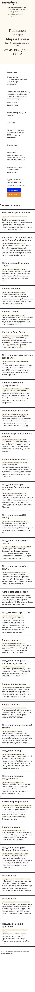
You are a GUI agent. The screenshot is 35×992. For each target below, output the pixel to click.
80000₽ (20, 731)
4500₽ (24, 439)
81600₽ (23, 315)
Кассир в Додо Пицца (14, 332)
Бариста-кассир (11, 640)
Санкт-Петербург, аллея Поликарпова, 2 (13, 493)
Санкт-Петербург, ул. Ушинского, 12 (12, 754)
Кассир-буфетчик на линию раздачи (17, 435)
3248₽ (4, 363)
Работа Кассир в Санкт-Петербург (17, 11)
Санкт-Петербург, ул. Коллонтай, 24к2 (12, 853)
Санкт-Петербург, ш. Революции (11, 292)
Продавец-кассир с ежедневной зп (12, 777)
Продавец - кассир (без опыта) (15, 542)
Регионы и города (18, 951)
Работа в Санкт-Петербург (17, 9)
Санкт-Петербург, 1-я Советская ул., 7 (12, 643)
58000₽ (5, 932)
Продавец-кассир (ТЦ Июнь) (14, 516)
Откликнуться (14, 190)
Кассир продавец (11, 288)
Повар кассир (9, 875)
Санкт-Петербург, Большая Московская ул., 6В (15, 216)
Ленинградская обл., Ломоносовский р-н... (13, 595)
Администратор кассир (15, 591)
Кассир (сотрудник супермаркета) (12, 384)
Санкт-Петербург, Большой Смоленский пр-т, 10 (15, 930)
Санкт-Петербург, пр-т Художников (12, 666)
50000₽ (29, 546)
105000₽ (24, 269)
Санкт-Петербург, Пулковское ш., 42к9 (13, 414)
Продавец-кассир (12, 750)
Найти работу (14, 194)
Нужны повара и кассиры (16, 212)
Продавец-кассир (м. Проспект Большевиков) (15, 849)
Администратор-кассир (15, 459)
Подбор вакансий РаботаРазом (17, 7)
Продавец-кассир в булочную (12, 925)
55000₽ (25, 462)
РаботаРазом (21, 185)
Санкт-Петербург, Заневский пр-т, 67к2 (13, 388)
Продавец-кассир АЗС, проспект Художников (14, 662)
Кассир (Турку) (10, 311)
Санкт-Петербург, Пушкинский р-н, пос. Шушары (15, 361)
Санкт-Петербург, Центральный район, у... (13, 687)
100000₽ (26, 902)
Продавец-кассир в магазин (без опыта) (17, 356)
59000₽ (26, 414)
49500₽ (27, 388)
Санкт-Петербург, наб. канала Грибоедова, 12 (14, 805)
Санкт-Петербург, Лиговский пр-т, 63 (12, 243)
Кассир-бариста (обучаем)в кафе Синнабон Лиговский (17, 238)
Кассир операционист (14, 684)
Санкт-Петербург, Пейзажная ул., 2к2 (12, 462)
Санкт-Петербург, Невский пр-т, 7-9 (12, 830)
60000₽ (5, 218)
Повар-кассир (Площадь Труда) (15, 264)
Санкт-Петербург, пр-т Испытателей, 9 (13, 902)
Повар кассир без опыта (15, 410)
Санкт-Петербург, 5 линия (9, 731)
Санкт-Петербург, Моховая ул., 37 (11, 572)
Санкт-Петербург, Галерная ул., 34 (11, 269)
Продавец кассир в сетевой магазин (17, 726)
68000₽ (23, 292)
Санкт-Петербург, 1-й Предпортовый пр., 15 (14, 546)
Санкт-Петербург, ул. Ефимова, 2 (11, 616)
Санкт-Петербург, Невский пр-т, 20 (12, 439)
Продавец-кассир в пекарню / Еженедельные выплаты (16, 487)
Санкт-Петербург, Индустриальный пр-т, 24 (14, 521)
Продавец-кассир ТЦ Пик (16, 612)
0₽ (24, 243)
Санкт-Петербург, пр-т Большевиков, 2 (13, 335)
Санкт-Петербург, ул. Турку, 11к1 (11, 315)
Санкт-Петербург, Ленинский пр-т (11, 782)
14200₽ (28, 879)
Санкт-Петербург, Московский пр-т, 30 (13, 708)
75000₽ (26, 335)
